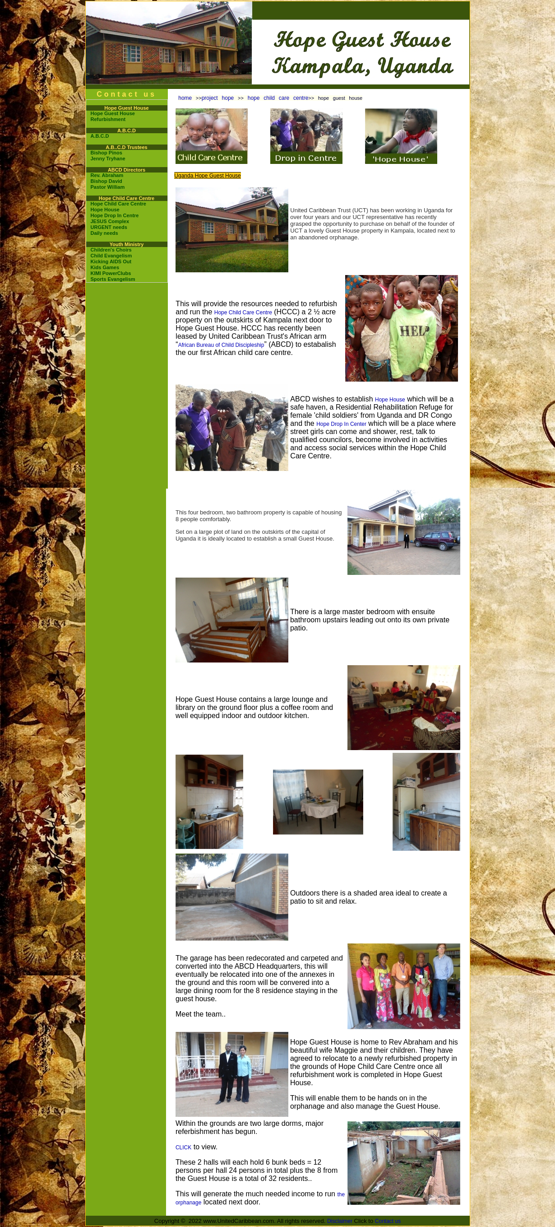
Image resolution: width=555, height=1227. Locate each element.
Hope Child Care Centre (118, 203)
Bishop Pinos (106, 152)
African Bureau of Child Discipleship (221, 345)
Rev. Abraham (107, 175)
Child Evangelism (111, 255)
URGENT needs (109, 227)
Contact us (388, 1221)
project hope (220, 98)
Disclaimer (339, 1221)
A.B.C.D (100, 136)
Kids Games (105, 267)
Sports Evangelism (113, 279)
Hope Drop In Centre (115, 215)
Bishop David (106, 181)
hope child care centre (276, 98)
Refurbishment (108, 119)
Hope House (105, 209)
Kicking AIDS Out (111, 261)
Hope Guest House (113, 113)
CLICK (183, 1147)
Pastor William (108, 187)
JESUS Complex (110, 221)
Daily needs (104, 233)
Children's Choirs (111, 249)
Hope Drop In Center (341, 424)
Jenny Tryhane (108, 158)
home (185, 98)
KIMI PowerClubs (111, 273)
